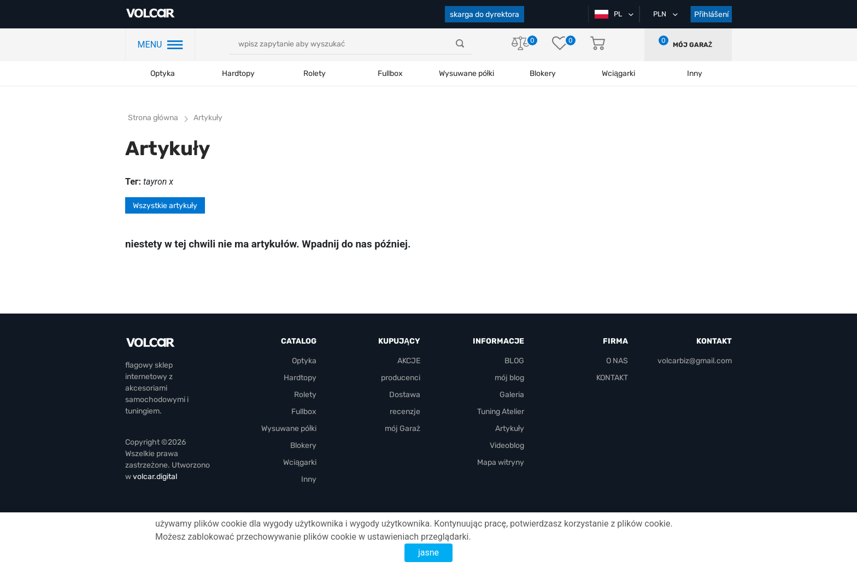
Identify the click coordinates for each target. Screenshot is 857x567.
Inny (308, 479)
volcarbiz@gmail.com (695, 360)
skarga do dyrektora (484, 14)
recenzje (405, 411)
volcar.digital (155, 476)
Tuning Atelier (500, 411)
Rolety (314, 73)
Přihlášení (711, 14)
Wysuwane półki (466, 73)
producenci (400, 377)
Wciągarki (299, 462)
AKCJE (408, 360)
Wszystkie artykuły (165, 205)
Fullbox (390, 73)
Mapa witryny (500, 462)
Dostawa (404, 394)
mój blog (509, 377)
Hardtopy (238, 73)
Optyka (162, 73)
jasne (428, 552)
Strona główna (153, 117)
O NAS (617, 360)
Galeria (512, 394)
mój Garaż (692, 45)
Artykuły (509, 428)
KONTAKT (612, 377)
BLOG (514, 360)
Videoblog (507, 445)
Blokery (303, 445)
